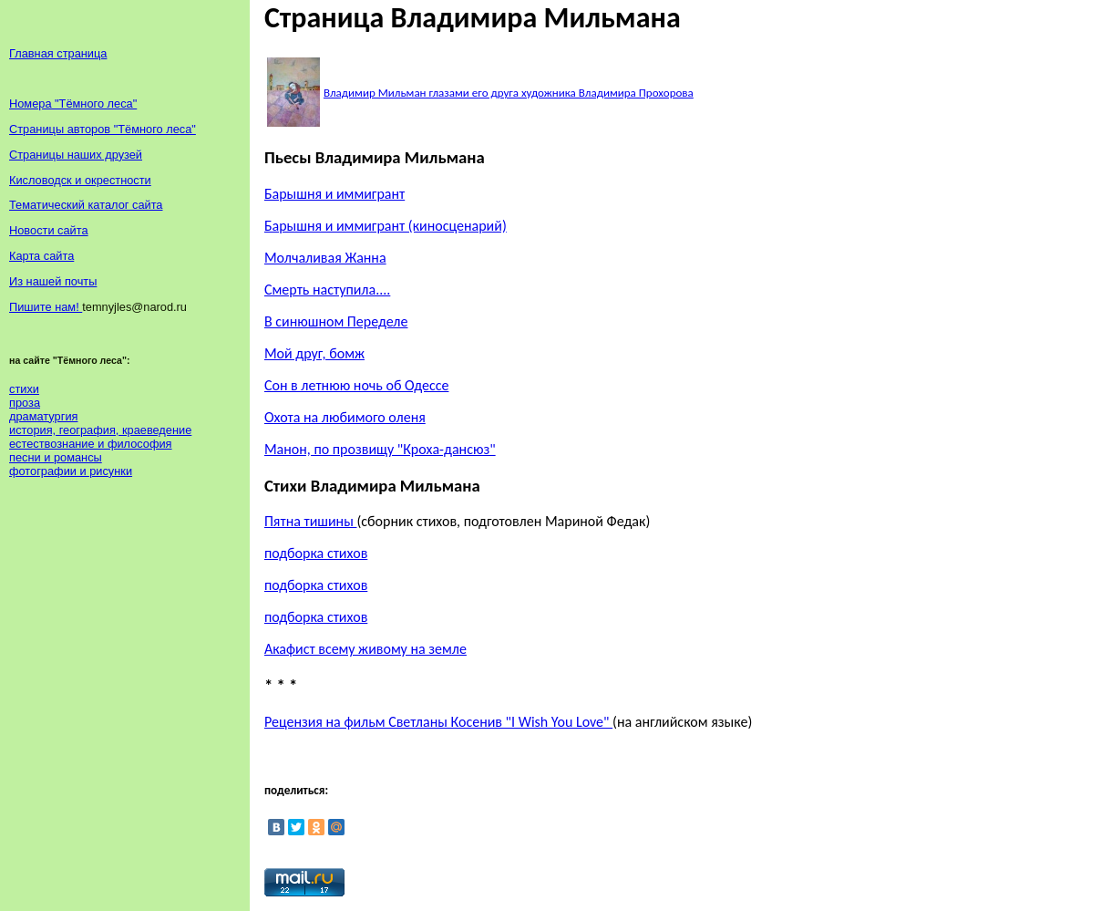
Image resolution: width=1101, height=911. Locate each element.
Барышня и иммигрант (334, 193)
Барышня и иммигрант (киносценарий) (385, 225)
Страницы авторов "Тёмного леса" (102, 129)
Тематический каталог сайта (86, 205)
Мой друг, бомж (314, 353)
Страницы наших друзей (75, 154)
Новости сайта (48, 230)
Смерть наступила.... (327, 289)
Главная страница (58, 53)
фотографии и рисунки (70, 471)
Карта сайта (41, 256)
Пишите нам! (45, 307)
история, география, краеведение (100, 430)
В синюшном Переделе (336, 321)
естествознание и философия (90, 443)
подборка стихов (315, 553)
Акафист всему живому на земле (365, 648)
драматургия (43, 416)
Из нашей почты (53, 281)
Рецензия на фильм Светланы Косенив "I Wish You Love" (438, 721)
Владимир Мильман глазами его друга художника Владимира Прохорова (509, 92)
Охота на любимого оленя (345, 417)
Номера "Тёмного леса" (73, 103)
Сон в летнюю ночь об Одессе (356, 385)
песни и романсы (55, 457)
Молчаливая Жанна (325, 257)
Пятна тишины (310, 521)
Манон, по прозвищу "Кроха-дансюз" (380, 449)
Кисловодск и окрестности (80, 180)
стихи (24, 389)
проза (24, 402)
